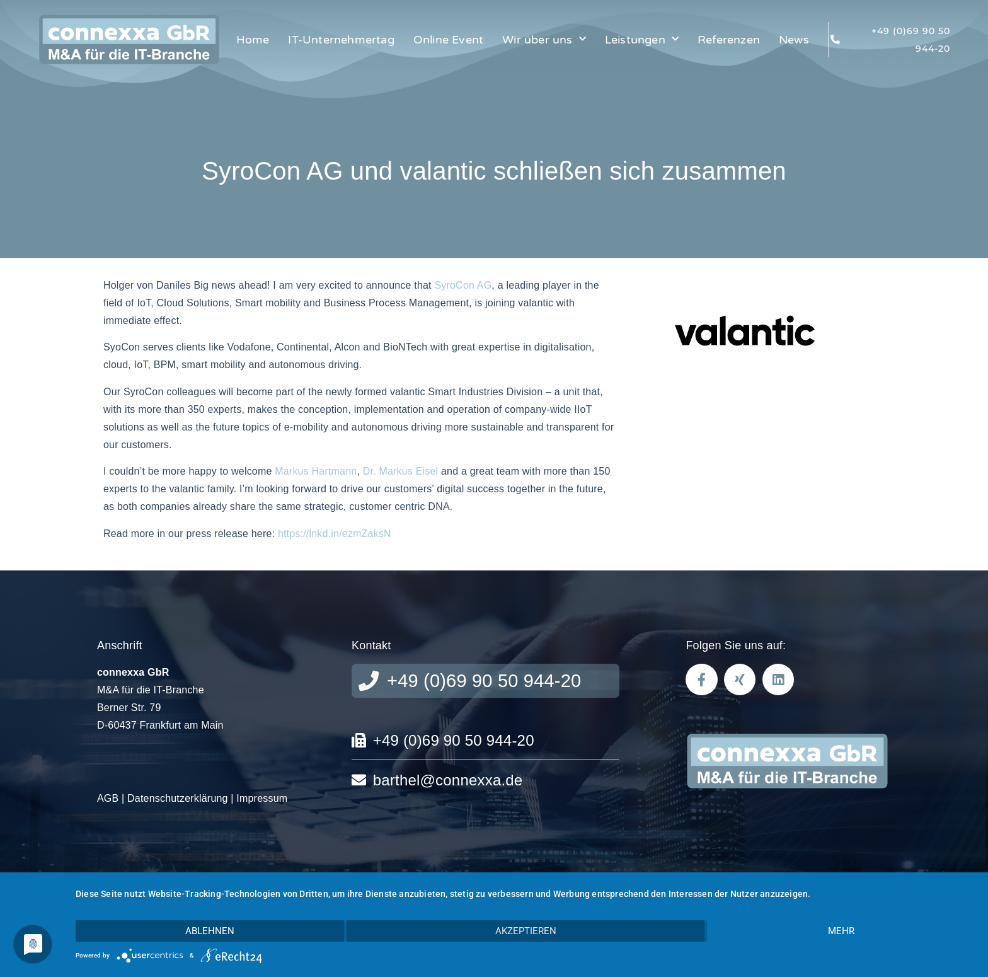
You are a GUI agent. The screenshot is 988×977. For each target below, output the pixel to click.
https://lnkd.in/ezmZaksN (334, 533)
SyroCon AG (462, 285)
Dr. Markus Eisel (401, 471)
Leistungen (642, 39)
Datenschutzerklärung (177, 798)
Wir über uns (544, 39)
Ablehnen (209, 931)
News (794, 40)
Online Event (448, 40)
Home (253, 40)
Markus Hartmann (316, 471)
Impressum (261, 798)
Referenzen (729, 40)
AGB (107, 798)
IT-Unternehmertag (341, 40)
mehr (841, 931)
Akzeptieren (525, 931)
